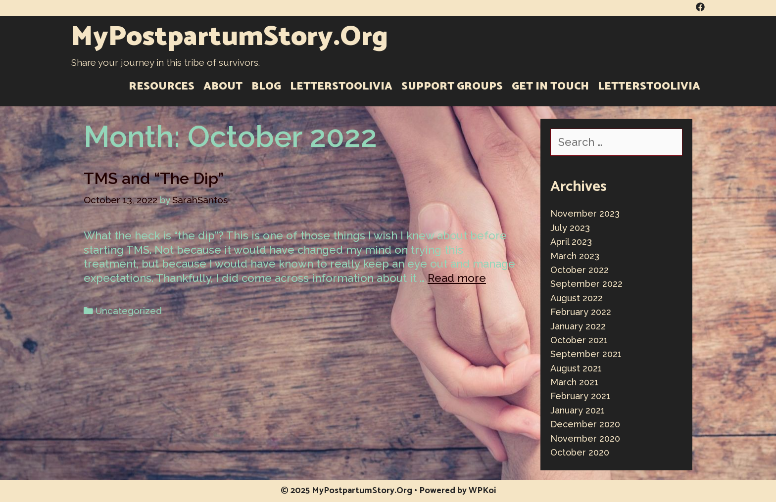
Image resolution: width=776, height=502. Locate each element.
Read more (457, 278)
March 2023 (574, 256)
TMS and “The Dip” (154, 178)
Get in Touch (550, 86)
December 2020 (585, 424)
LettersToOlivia (341, 86)
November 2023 (585, 213)
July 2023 (570, 228)
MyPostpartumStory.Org (229, 37)
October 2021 (579, 340)
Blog (266, 86)
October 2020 (579, 452)
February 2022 (580, 312)
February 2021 (580, 396)
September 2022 (586, 283)
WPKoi (482, 490)
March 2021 (574, 382)
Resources (161, 86)
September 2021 (586, 354)
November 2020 (585, 438)
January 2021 (577, 410)
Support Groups (452, 86)
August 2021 (576, 368)
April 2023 (571, 241)
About (222, 86)
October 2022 (579, 270)
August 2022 (576, 298)
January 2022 (578, 326)
